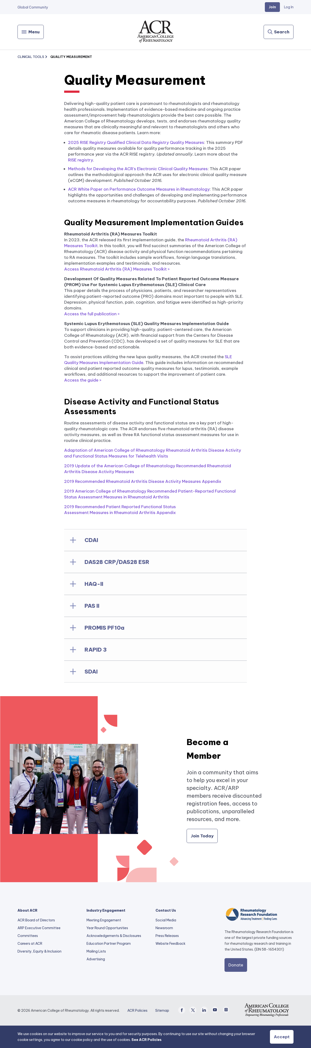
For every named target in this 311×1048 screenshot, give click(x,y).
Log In (289, 7)
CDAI (91, 540)
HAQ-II (94, 583)
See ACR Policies (146, 1040)
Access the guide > (83, 380)
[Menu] (30, 32)
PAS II (92, 605)
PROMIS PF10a (104, 627)
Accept (282, 1036)
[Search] (279, 32)
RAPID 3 (96, 649)
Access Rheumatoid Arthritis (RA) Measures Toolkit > (117, 269)
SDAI (91, 671)
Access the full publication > (92, 314)
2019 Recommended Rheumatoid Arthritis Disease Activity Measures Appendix (142, 481)
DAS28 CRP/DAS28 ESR (117, 562)
